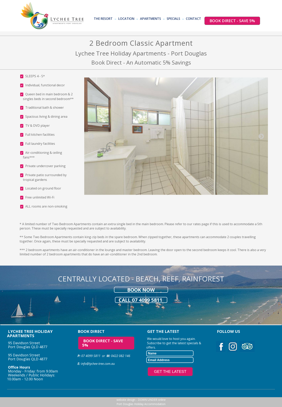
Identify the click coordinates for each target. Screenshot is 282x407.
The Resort (103, 19)
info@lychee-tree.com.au (98, 363)
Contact (193, 19)
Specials (173, 19)
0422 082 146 (120, 356)
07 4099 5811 (90, 356)
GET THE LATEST (170, 371)
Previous (90, 135)
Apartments (150, 19)
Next (260, 135)
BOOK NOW (141, 290)
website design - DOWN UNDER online (141, 400)
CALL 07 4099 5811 (141, 300)
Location (126, 19)
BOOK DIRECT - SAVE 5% (232, 20)
